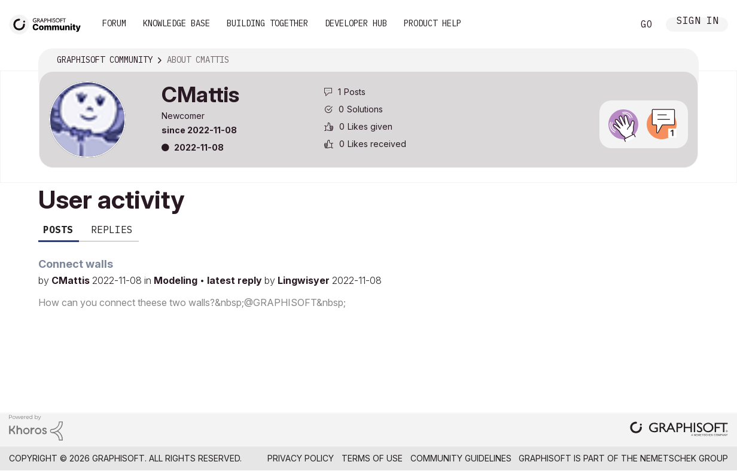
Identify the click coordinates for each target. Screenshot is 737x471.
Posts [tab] (58, 230)
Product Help (432, 23)
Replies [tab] (112, 230)
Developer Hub (356, 23)
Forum (114, 23)
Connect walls (75, 264)
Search (610, 24)
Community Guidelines (460, 458)
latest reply (235, 280)
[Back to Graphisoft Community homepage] (49, 23)
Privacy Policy (300, 458)
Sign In (697, 21)
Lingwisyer (305, 280)
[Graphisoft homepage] (679, 430)
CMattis (71, 280)
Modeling (177, 280)
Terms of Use (372, 458)
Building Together (267, 23)
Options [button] (681, 60)
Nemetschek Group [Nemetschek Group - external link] (684, 458)
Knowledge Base (176, 23)
